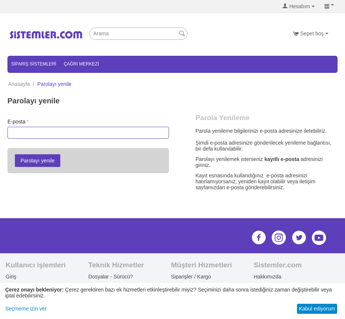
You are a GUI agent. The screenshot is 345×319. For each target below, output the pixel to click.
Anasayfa (19, 84)
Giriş (11, 277)
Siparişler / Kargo (191, 277)
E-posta (16, 122)
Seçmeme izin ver (26, 309)
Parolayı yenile (37, 161)
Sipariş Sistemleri (33, 64)
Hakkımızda (267, 277)
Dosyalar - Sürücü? (110, 277)
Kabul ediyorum (317, 309)
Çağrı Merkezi (81, 64)
